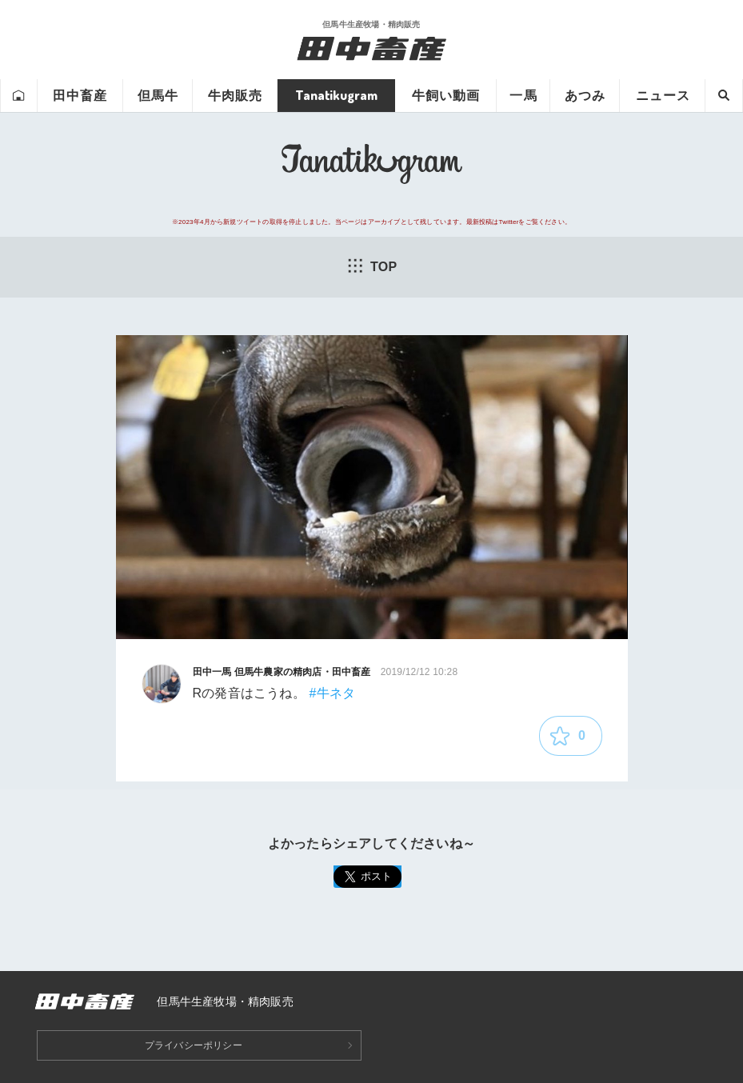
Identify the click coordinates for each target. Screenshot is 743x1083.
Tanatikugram (336, 94)
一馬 (523, 95)
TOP (371, 265)
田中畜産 (80, 95)
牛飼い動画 (446, 95)
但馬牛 (158, 95)
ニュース (663, 95)
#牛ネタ (333, 693)
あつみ (585, 95)
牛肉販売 (235, 95)
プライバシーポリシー (193, 1045)
